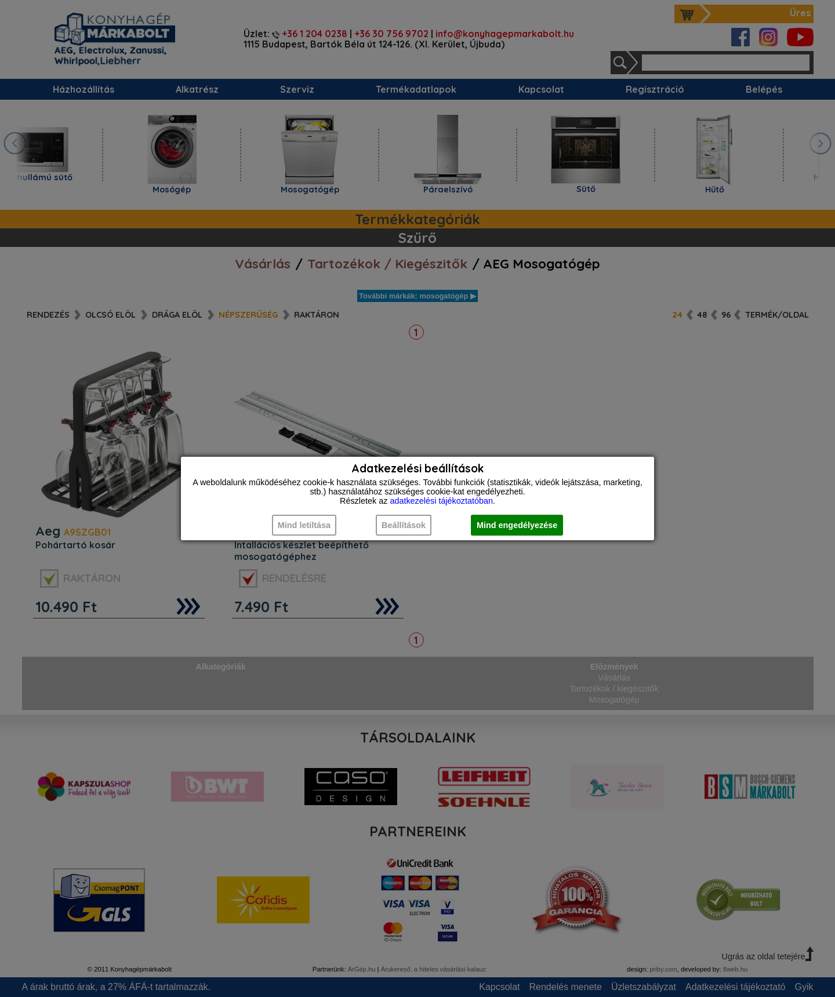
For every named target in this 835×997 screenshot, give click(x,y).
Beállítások (404, 525)
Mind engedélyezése (517, 525)
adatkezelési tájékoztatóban (441, 500)
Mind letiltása (304, 525)
